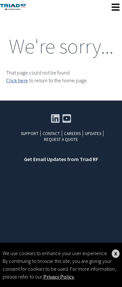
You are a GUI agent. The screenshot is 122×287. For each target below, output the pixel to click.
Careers (72, 133)
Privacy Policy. (59, 276)
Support (29, 133)
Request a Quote (61, 139)
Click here (17, 80)
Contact (51, 133)
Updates (93, 133)
